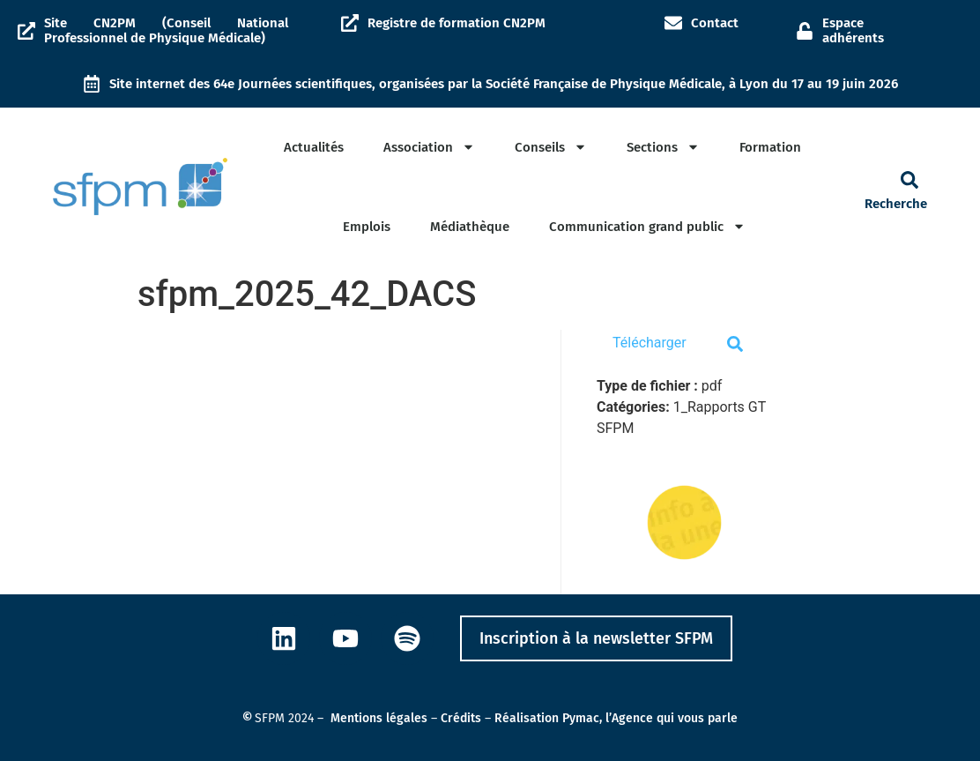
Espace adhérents (853, 30)
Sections (663, 146)
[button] (909, 180)
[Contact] (673, 23)
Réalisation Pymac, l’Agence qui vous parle (616, 718)
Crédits (461, 718)
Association (429, 146)
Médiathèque (469, 227)
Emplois (366, 227)
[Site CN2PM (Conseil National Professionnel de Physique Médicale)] (26, 31)
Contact (715, 23)
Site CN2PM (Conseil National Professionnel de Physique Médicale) (166, 30)
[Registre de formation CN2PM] (350, 23)
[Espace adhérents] (804, 31)
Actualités (314, 147)
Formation (770, 147)
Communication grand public (647, 226)
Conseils (551, 146)
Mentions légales (378, 718)
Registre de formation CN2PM (457, 23)
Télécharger (649, 342)
